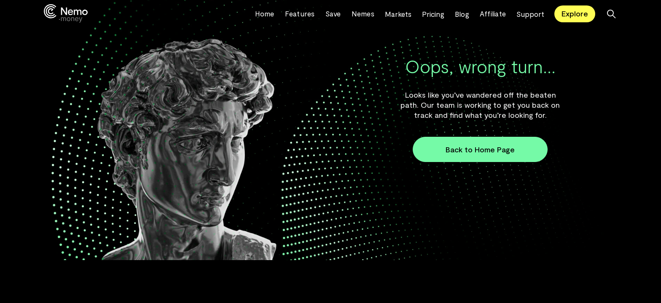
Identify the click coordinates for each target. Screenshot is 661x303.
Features (300, 13)
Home (264, 13)
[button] (403, 14)
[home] (149, 13)
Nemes (363, 13)
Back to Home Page (480, 149)
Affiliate (493, 13)
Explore (575, 13)
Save (333, 13)
